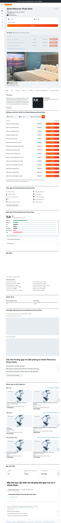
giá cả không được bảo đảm (28, 487)
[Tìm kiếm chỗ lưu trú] (2, 11)
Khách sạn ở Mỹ (30, 501)
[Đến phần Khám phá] (2, 17)
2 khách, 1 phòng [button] (11, 22)
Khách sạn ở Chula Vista (13, 476)
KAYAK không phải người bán (33, 491)
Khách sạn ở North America (21, 501)
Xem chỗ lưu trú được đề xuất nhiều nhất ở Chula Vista (48, 417)
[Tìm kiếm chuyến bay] (2, 8)
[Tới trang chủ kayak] (8, 4)
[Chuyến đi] (2, 25)
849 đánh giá (13, 15)
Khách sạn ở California (38, 501)
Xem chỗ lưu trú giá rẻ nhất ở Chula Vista (51, 392)
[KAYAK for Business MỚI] (2, 22)
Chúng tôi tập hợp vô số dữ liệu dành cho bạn (33, 493)
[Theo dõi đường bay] (2, 19)
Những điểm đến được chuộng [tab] (27, 469)
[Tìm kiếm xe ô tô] (2, 13)
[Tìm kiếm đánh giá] (33, 236)
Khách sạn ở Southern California (48, 501)
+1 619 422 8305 (10, 13)
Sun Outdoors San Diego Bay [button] (12, 431)
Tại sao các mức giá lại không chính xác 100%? (33, 495)
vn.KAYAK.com (8, 501)
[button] (59, 1)
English (40, 1)
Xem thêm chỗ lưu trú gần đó (53, 367)
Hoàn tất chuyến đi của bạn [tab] (13, 469)
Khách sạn (14, 501)
